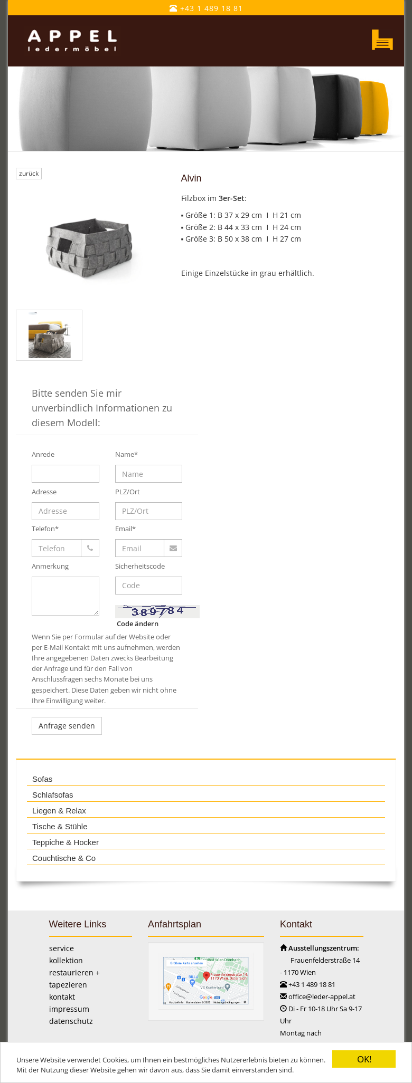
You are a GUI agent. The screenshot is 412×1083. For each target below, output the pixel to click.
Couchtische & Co (64, 858)
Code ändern (137, 623)
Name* (126, 454)
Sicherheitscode (140, 566)
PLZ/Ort (127, 491)
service (61, 948)
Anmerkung (50, 566)
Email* (125, 528)
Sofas (42, 778)
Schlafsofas (52, 794)
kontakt (62, 997)
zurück (29, 173)
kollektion (66, 960)
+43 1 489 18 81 (206, 8)
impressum (69, 1009)
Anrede (43, 454)
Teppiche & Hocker (65, 842)
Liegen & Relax (59, 810)
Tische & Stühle (60, 826)
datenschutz (71, 1021)
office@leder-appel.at (321, 996)
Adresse (44, 491)
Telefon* (45, 528)
